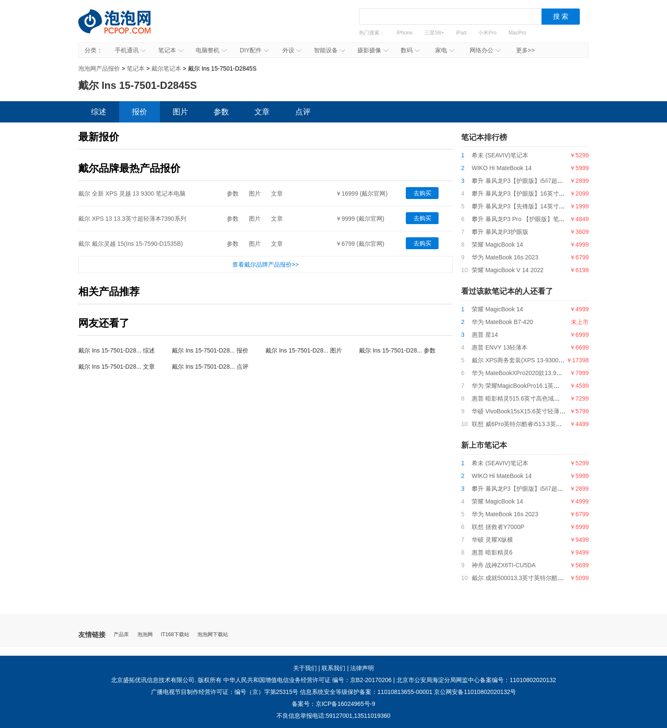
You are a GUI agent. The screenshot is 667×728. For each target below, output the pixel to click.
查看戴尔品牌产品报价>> (265, 264)
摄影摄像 (372, 50)
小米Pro (487, 33)
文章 (262, 112)
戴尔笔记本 (166, 68)
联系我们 (333, 668)
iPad (461, 33)
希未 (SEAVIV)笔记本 (500, 155)
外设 (292, 50)
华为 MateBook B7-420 (502, 321)
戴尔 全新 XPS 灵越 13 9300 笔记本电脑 (131, 193)
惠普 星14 (485, 334)
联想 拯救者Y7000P (498, 526)
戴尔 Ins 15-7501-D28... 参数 (397, 350)
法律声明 (362, 668)
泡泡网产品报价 (123, 27)
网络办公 (485, 50)
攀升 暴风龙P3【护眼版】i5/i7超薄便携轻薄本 (532, 180)
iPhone (404, 33)
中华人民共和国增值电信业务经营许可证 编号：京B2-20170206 (307, 680)
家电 (444, 50)
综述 (98, 112)
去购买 (422, 193)
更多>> (525, 50)
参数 (221, 112)
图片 (180, 112)
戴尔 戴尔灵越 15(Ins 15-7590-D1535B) (130, 243)
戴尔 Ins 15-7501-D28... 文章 (116, 366)
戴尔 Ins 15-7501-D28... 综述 (116, 350)
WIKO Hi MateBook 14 (502, 168)
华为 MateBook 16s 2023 (505, 257)
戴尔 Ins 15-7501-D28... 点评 (210, 366)
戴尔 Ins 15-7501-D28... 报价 (210, 350)
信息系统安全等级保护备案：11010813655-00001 (366, 691)
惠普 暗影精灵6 (492, 552)
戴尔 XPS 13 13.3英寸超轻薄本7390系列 (132, 218)
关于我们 (305, 668)
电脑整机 (211, 50)
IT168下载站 (175, 634)
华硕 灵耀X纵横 (492, 539)
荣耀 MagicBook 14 (497, 244)
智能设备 (329, 50)
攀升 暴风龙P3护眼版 (500, 231)
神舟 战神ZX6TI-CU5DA (504, 565)
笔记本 (170, 50)
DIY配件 (254, 50)
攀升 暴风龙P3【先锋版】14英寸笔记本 (524, 206)
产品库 (121, 634)
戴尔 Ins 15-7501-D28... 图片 (303, 350)
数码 (410, 50)
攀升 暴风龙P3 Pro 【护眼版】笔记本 (521, 219)
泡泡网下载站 (212, 634)
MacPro (517, 33)
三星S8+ (434, 33)
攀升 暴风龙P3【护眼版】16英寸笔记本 (524, 193)
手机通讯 (130, 50)
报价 (139, 112)
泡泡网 (145, 634)
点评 (303, 112)
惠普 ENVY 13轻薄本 (499, 347)
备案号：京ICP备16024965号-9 (333, 703)
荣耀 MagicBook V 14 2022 (508, 270)
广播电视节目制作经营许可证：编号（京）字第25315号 (225, 691)
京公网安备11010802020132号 (475, 691)
